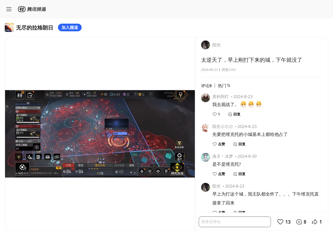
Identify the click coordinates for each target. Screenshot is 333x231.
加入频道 (70, 27)
